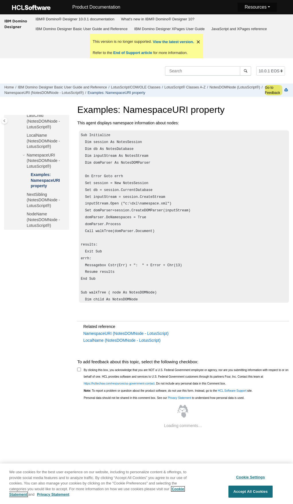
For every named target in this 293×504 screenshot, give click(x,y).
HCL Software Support (232, 390)
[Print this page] (287, 90)
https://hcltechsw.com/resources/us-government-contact (119, 383)
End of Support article (132, 53)
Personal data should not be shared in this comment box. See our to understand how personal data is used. (164, 397)
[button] (24, 116)
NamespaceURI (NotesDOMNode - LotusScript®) (44, 93)
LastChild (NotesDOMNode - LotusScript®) (43, 121)
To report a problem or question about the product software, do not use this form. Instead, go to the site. (168, 390)
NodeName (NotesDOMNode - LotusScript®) (43, 219)
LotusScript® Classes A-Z (185, 87)
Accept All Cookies (250, 495)
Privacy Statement (179, 397)
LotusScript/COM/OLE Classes (135, 87)
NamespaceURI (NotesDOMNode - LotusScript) (125, 333)
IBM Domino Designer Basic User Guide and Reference (82, 29)
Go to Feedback (272, 90)
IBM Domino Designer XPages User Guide (169, 29)
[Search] (245, 71)
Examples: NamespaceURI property (116, 93)
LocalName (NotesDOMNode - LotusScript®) (43, 141)
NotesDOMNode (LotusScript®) (234, 87)
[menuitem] (75, 19)
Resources (255, 7)
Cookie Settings (250, 480)
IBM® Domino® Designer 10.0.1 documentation (75, 19)
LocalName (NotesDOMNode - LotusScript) (121, 340)
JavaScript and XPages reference (239, 29)
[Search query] (208, 71)
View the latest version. (173, 42)
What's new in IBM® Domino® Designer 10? (158, 19)
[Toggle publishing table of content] (4, 121)
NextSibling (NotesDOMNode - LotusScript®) (43, 200)
